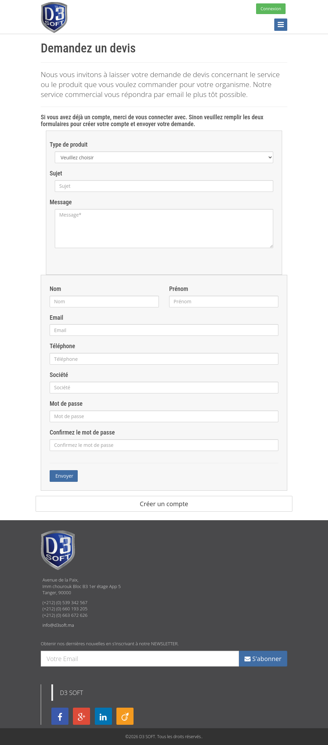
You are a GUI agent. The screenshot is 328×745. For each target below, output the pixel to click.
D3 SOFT (71, 692)
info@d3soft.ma (58, 625)
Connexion (271, 9)
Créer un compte (164, 504)
